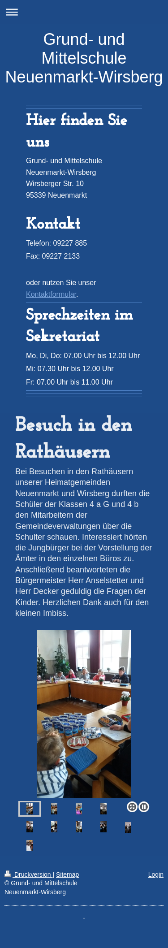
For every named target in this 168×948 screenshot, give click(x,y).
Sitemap (67, 874)
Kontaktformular (51, 294)
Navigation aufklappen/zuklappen (84, 12)
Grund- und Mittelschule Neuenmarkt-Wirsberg (84, 58)
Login (156, 874)
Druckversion (28, 874)
